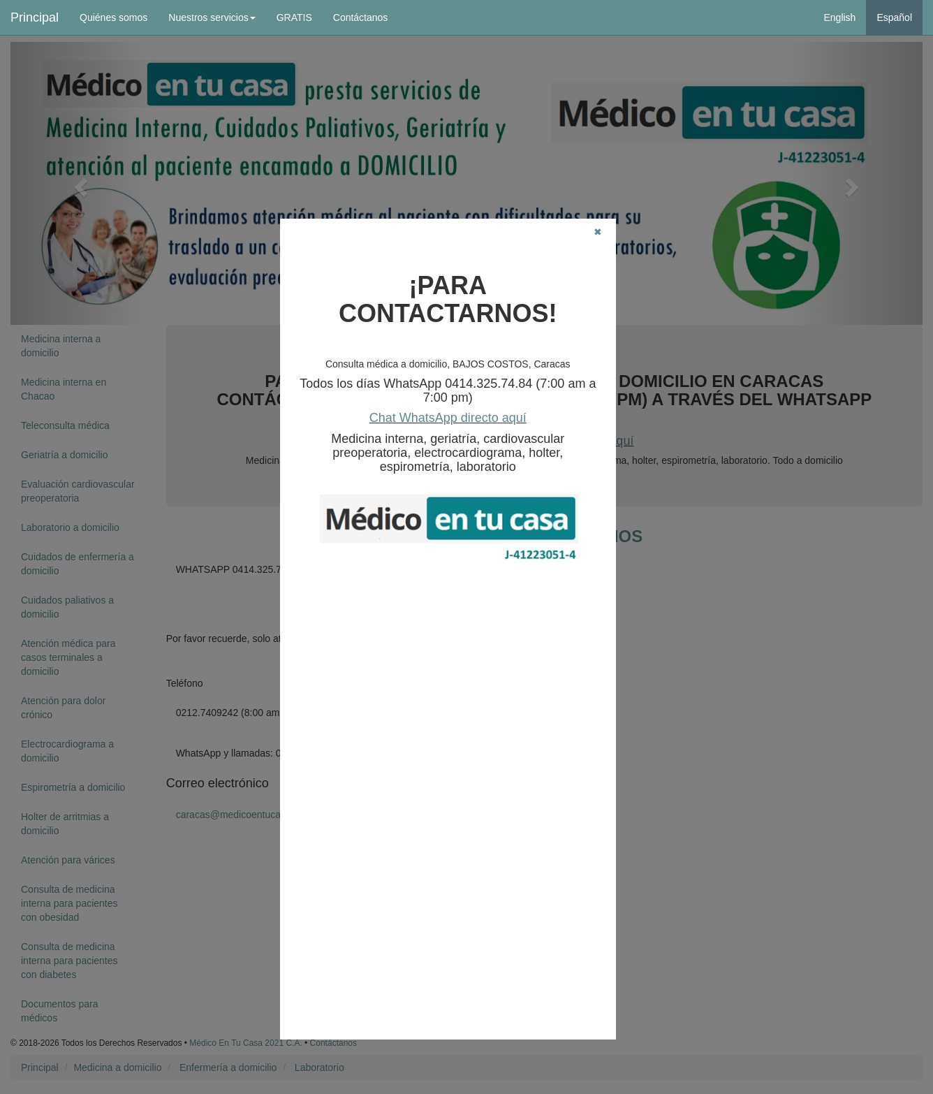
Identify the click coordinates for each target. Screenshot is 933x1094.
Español (894, 17)
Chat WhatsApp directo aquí (448, 418)
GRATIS (294, 17)
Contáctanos (360, 17)
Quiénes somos (113, 17)
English (839, 17)
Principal (34, 17)
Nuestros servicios (211, 17)
